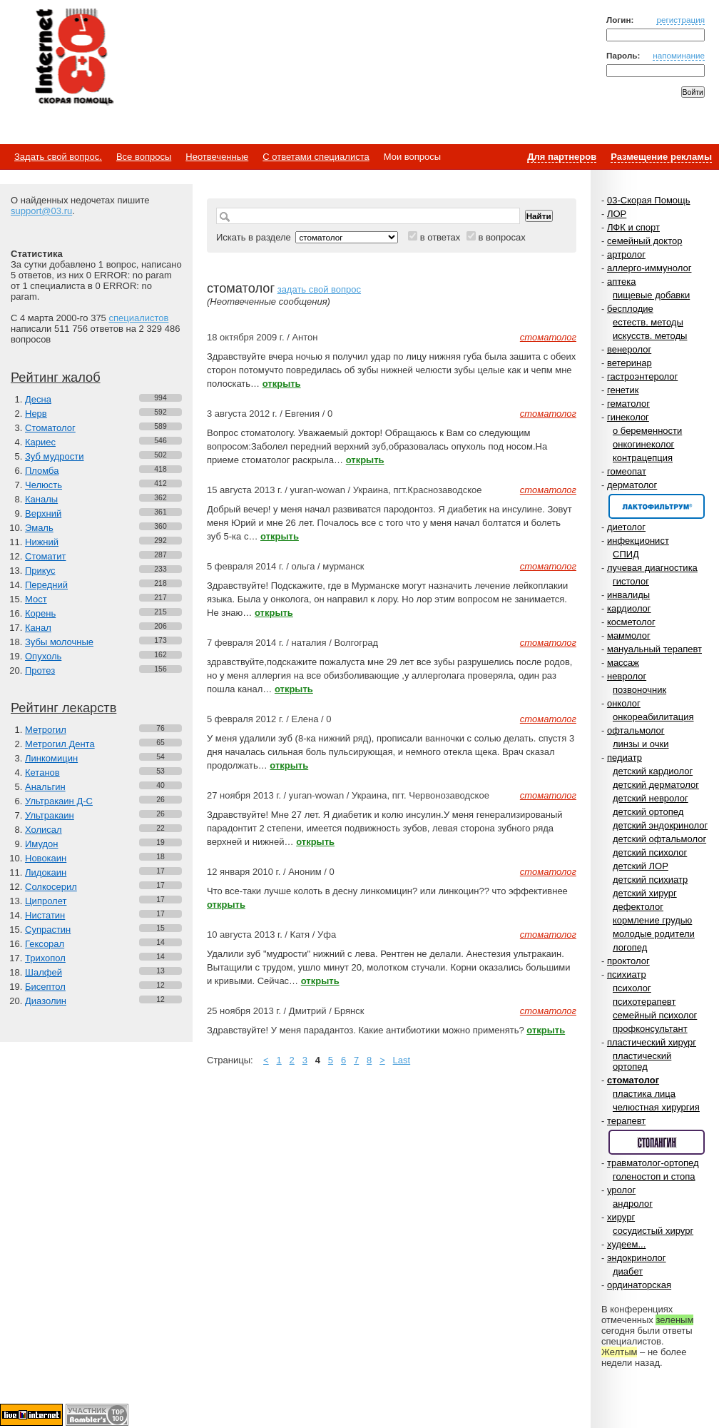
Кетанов (42, 772)
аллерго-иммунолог (649, 268)
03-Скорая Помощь (648, 200)
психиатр (626, 974)
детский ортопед (648, 811)
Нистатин (45, 915)
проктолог (628, 961)
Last (402, 1060)
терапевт (626, 1120)
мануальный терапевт (654, 649)
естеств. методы (648, 322)
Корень (40, 613)
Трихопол (45, 958)
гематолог (628, 403)
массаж (623, 662)
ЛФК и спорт (633, 227)
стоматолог (633, 1080)
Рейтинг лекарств (63, 708)
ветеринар (629, 363)
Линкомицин (51, 758)
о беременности (647, 430)
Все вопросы (143, 156)
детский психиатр (650, 879)
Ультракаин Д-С (59, 801)
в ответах (440, 237)
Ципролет (45, 901)
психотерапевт (644, 1001)
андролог (633, 1203)
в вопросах (501, 237)
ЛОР (616, 213)
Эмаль (39, 527)
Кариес (40, 442)
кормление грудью (652, 920)
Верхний (43, 513)
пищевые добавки (651, 295)
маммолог (629, 635)
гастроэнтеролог (642, 376)
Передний (46, 584)
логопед (630, 947)
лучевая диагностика (652, 567)
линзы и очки (640, 744)
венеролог (629, 349)
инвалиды (628, 594)
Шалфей (43, 972)
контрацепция (643, 457)
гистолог (631, 581)
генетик (623, 390)
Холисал (43, 829)
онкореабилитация (653, 717)
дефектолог (638, 906)
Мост (36, 599)
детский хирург (645, 893)
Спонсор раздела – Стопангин (656, 1142)
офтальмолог (636, 730)
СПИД (626, 554)
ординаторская (639, 1285)
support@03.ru (41, 211)
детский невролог (650, 798)
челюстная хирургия (656, 1107)
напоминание (679, 55)
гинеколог (628, 417)
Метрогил (45, 729)
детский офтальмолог (659, 839)
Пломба (41, 470)
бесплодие (630, 308)
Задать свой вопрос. (58, 156)
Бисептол (45, 986)
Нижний (41, 542)
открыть (281, 383)
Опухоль (43, 656)
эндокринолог (636, 1257)
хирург (621, 1217)
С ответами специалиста (315, 156)
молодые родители (654, 933)
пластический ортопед (642, 1061)
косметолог (631, 622)
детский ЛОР (640, 866)
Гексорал (44, 943)
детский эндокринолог (660, 825)
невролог (626, 676)
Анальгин (45, 786)
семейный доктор (644, 241)
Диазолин (45, 1001)
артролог (626, 254)
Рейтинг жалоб (56, 377)
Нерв (36, 413)
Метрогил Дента (60, 744)
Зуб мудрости (54, 456)
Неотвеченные (216, 156)
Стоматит (45, 556)
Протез (40, 670)
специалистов (138, 318)
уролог (621, 1190)
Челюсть (43, 485)
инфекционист (638, 540)
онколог (624, 703)
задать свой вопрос (319, 289)
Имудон (41, 844)
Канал (38, 627)
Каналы (41, 499)
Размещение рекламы (661, 156)
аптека (621, 281)
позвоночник (639, 689)
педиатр (624, 757)
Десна (38, 399)
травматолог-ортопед (653, 1163)
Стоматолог (50, 427)
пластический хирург (651, 1042)
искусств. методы (650, 335)
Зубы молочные (59, 642)
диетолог (626, 527)
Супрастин (48, 929)
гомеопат (626, 471)
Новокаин (45, 858)
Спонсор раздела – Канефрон (656, 506)
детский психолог (650, 852)
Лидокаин (45, 872)
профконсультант (650, 1028)
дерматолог (632, 485)
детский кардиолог (653, 771)
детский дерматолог (656, 784)
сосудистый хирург (653, 1230)
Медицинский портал (73, 57)
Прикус (40, 570)
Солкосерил (51, 886)
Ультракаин (49, 815)
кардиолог (629, 608)
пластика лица (644, 1093)
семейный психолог (655, 1015)
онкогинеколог (643, 444)
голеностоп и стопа (654, 1176)
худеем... (626, 1244)
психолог (632, 988)
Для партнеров (561, 156)
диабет (628, 1271)
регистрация (680, 19)
